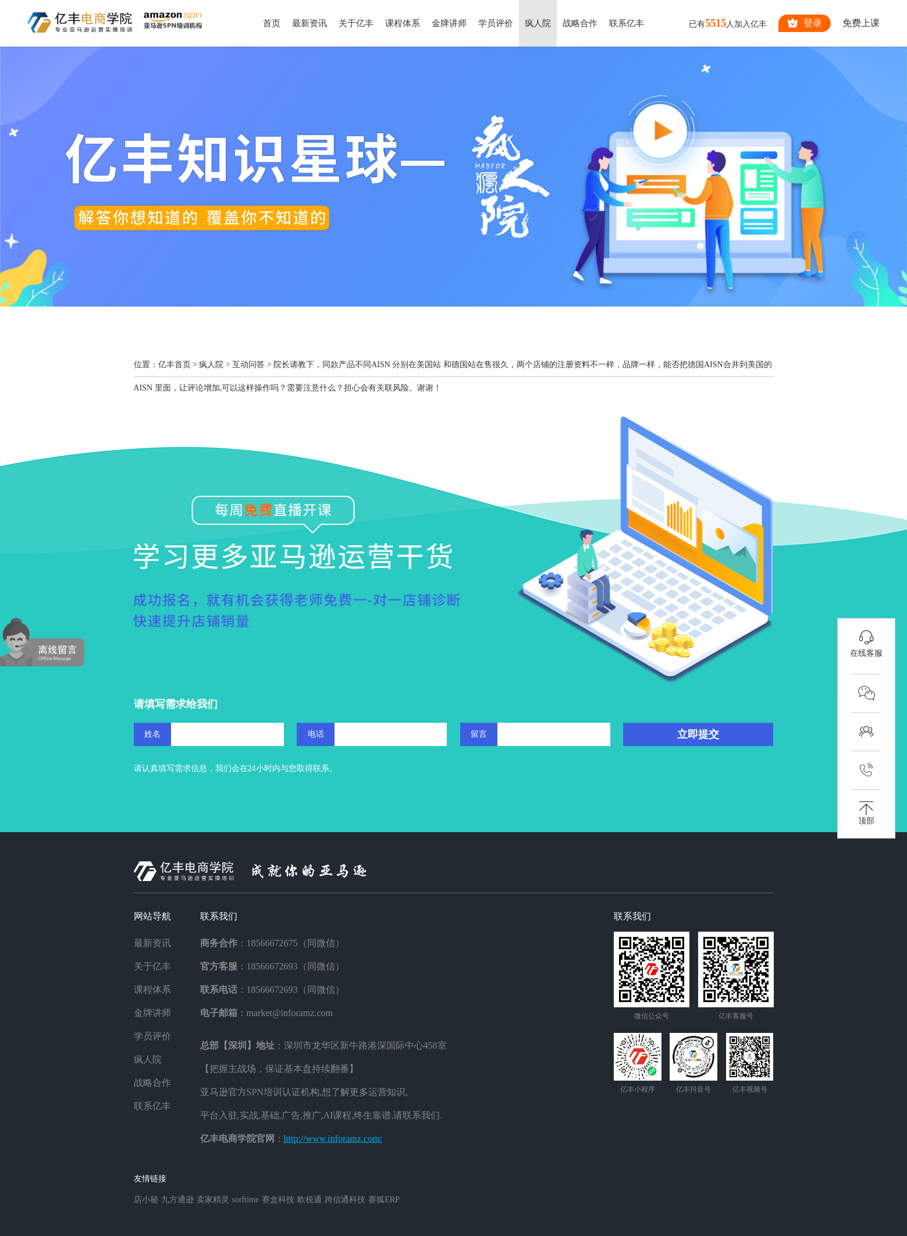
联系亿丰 (626, 23)
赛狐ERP (384, 1199)
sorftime (245, 1199)
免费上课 (861, 23)
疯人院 (538, 23)
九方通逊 (177, 1199)
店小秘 (146, 1199)
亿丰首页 (174, 364)
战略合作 (580, 23)
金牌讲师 (449, 23)
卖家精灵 (213, 1199)
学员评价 (495, 23)
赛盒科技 (278, 1199)
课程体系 (402, 23)
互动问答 (248, 364)
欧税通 (309, 1199)
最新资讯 (309, 23)
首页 (271, 23)
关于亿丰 (356, 23)
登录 (804, 23)
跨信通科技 (345, 1199)
